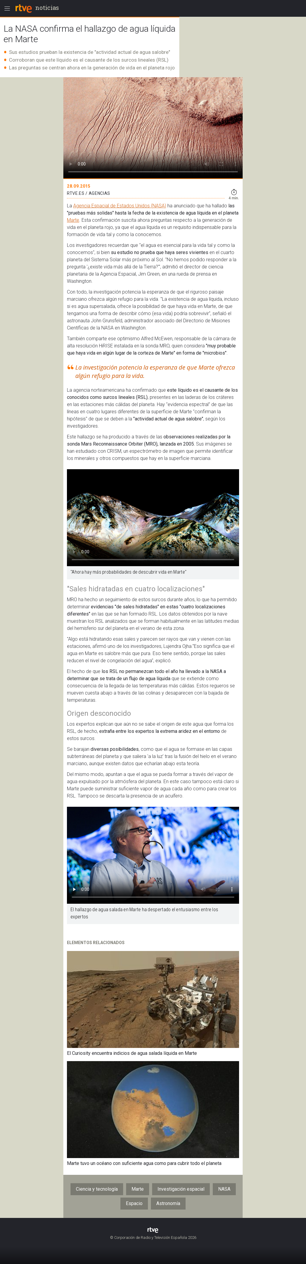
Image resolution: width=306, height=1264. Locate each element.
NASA (224, 1189)
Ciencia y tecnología (97, 1189)
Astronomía (168, 1203)
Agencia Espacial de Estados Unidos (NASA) (119, 206)
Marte (73, 220)
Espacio (134, 1203)
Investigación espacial (180, 1189)
